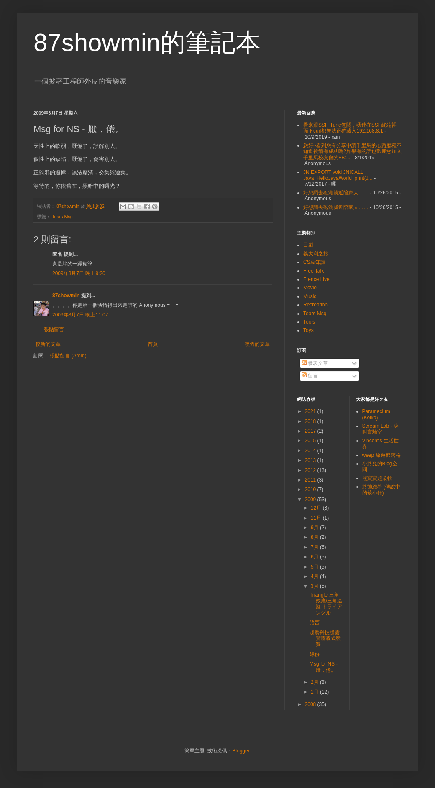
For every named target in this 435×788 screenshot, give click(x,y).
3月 (315, 586)
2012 (311, 470)
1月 (315, 692)
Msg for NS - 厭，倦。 (324, 667)
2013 (311, 460)
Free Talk (313, 271)
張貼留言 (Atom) (68, 356)
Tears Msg (62, 216)
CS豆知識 (314, 262)
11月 (317, 518)
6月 (315, 557)
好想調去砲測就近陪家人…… (335, 193)
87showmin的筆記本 (147, 42)
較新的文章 (48, 344)
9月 (315, 527)
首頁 (153, 344)
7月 (315, 547)
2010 (311, 489)
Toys (308, 330)
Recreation (315, 305)
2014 (311, 451)
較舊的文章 (257, 344)
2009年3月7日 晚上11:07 (80, 315)
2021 (311, 411)
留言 (310, 376)
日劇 (308, 245)
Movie (310, 288)
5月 (315, 567)
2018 (311, 421)
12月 (317, 508)
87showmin (65, 295)
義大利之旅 (315, 254)
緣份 (315, 654)
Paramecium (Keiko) (376, 414)
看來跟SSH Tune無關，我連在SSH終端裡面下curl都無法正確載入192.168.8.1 (350, 128)
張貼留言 (54, 329)
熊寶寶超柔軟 (377, 478)
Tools (309, 322)
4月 (315, 576)
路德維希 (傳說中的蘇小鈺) (381, 489)
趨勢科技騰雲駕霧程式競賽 (325, 639)
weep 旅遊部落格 (381, 455)
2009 (311, 499)
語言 (315, 622)
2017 (311, 431)
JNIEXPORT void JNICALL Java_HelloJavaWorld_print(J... (338, 175)
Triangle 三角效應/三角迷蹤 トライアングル (326, 604)
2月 (315, 682)
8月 (315, 537)
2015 (311, 441)
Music (309, 296)
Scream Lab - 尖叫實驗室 (380, 429)
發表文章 (315, 363)
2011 (311, 480)
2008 (311, 704)
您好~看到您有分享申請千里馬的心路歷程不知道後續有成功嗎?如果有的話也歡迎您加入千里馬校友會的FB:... (352, 152)
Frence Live (316, 279)
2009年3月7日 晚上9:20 (78, 273)
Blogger (240, 751)
